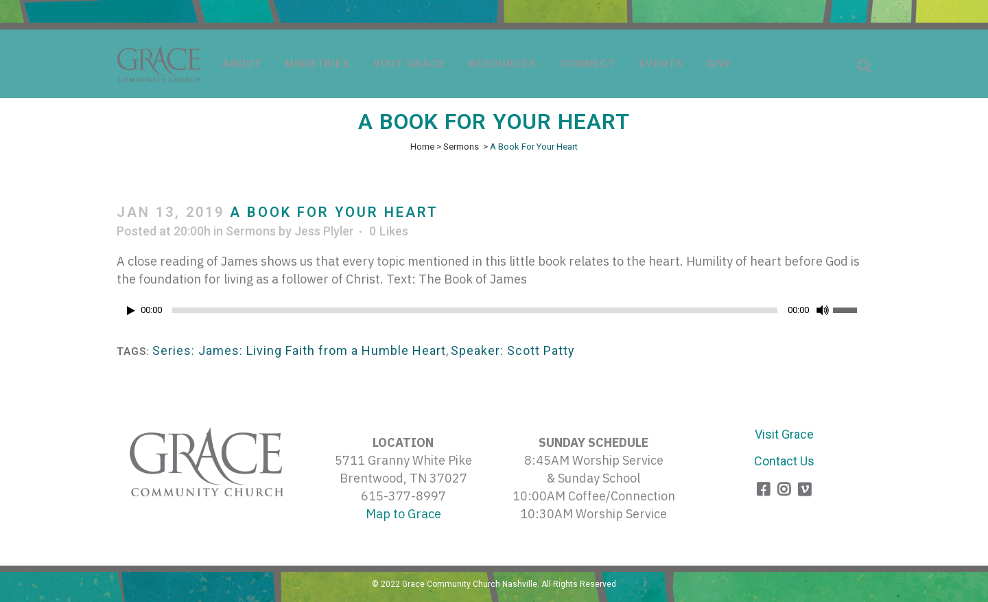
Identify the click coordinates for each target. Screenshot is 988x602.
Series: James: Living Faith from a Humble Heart (299, 350)
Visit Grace (784, 434)
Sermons (461, 146)
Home (422, 146)
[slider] (474, 310)
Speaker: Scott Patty (513, 350)
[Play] (131, 310)
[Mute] (822, 310)
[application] (494, 313)
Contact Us (784, 461)
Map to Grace (403, 514)
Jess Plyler (324, 231)
